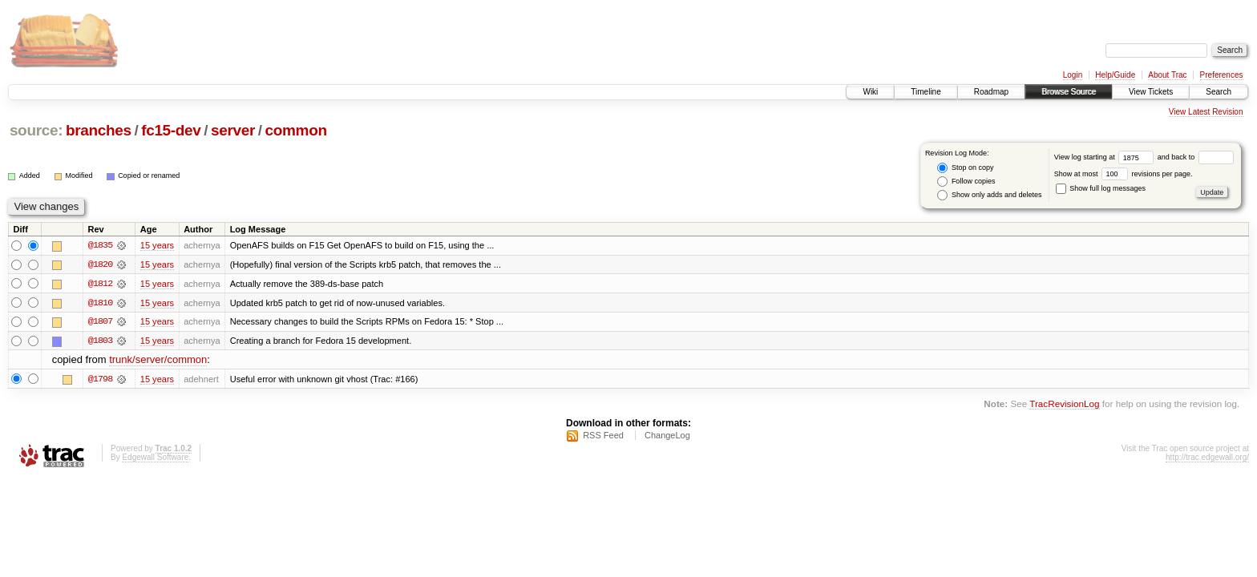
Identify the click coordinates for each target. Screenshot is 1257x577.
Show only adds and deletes (989, 195)
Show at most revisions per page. (1123, 174)
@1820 (100, 264)
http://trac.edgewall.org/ (1207, 458)
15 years (157, 245)
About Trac (1167, 75)
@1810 (100, 303)
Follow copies (966, 181)
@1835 (100, 245)
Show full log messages (1101, 188)
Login (1072, 75)
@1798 (100, 379)
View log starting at (1106, 157)
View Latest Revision (1206, 111)
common (296, 130)
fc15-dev (170, 130)
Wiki (870, 91)
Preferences (1221, 75)
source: (36, 130)
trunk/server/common (158, 361)
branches (98, 130)
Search (1218, 91)
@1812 (100, 283)
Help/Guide (1115, 75)
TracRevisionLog (1064, 404)
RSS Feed (603, 437)
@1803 (100, 341)
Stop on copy (965, 168)
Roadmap (991, 91)
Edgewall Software (155, 458)
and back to (1196, 157)
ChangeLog (667, 437)
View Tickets (1151, 91)
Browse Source (1068, 91)
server (233, 130)
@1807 (100, 322)
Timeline (925, 91)
